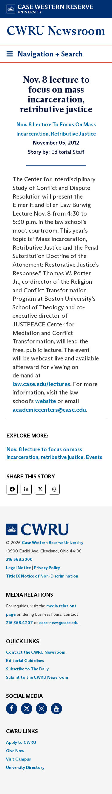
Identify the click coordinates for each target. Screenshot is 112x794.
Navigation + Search (43, 55)
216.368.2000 (19, 559)
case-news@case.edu (59, 622)
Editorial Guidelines (25, 660)
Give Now (15, 750)
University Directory (25, 767)
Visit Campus (18, 759)
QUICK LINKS (22, 642)
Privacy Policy (47, 567)
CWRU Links (22, 732)
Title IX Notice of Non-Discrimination (42, 576)
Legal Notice (18, 567)
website (45, 401)
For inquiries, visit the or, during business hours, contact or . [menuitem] (42, 614)
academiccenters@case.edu (49, 409)
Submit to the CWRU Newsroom (37, 677)
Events (94, 457)
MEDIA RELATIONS (29, 595)
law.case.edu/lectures (41, 384)
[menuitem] (56, 652)
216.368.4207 (19, 622)
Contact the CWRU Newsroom (35, 652)
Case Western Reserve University (52, 542)
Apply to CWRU (21, 742)
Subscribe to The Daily (27, 669)
